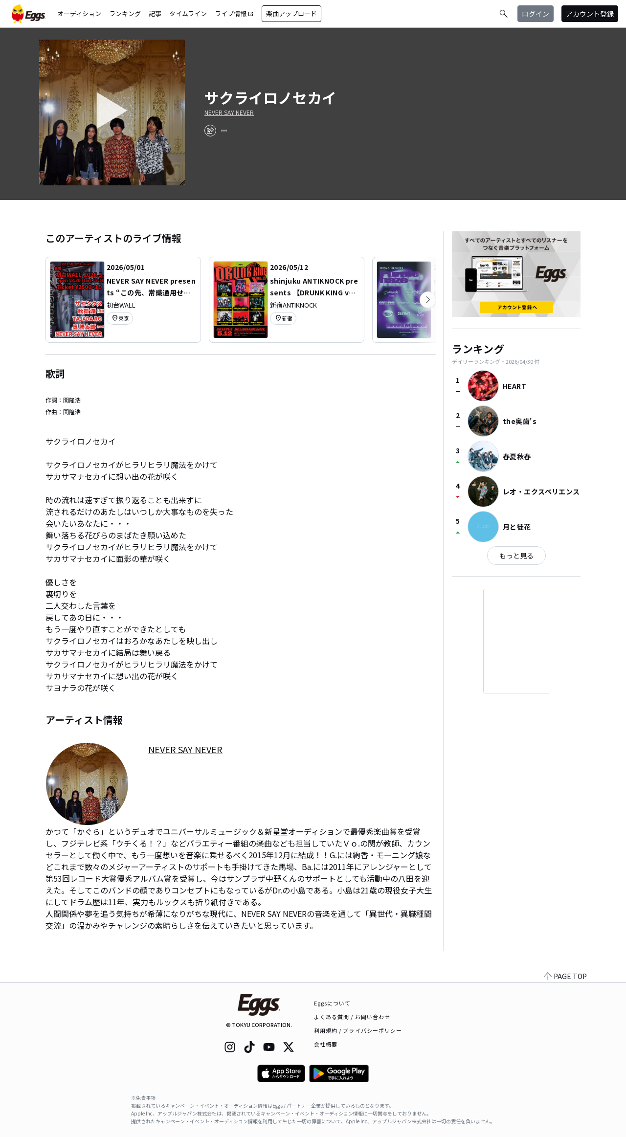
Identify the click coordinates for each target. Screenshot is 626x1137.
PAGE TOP (565, 976)
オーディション (79, 13)
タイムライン (188, 13)
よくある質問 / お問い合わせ (352, 1017)
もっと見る (516, 555)
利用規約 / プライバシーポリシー (358, 1030)
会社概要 (325, 1044)
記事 (155, 13)
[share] (210, 130)
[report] (224, 130)
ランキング (125, 13)
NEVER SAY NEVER (229, 112)
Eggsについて (332, 1003)
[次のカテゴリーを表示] (428, 299)
